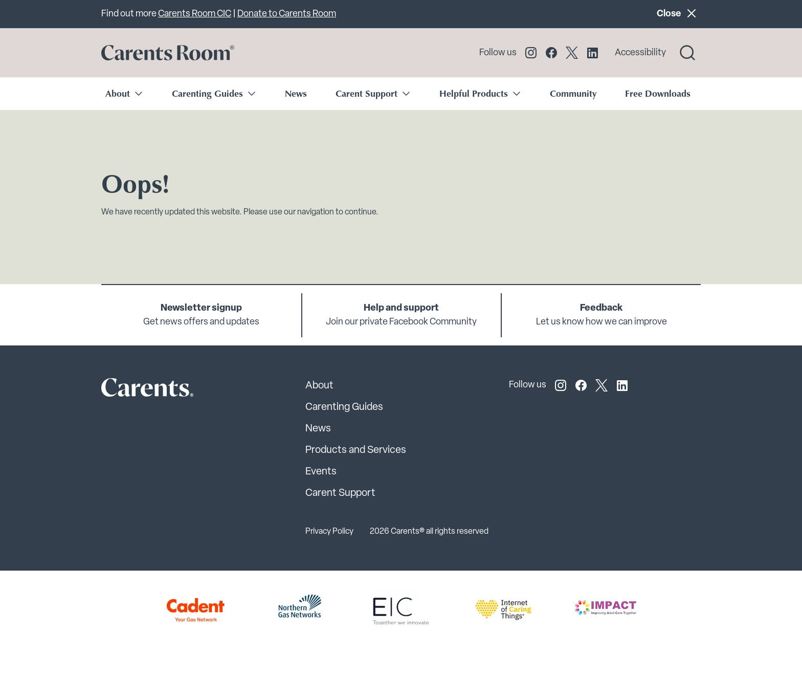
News (296, 93)
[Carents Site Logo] (129, 390)
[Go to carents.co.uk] (167, 52)
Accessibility (640, 53)
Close (678, 13)
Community (573, 93)
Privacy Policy (329, 532)
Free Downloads (657, 93)
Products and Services (355, 450)
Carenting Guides (344, 407)
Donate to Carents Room (286, 14)
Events (321, 472)
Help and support (401, 308)
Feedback (601, 308)
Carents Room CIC (194, 14)
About (319, 386)
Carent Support (340, 493)
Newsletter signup (201, 308)
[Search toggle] (687, 52)
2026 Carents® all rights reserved (429, 532)
